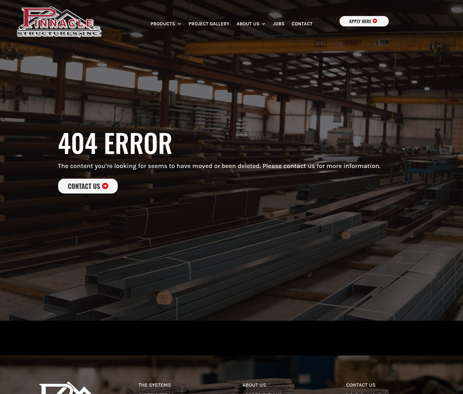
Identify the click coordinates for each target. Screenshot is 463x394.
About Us (248, 24)
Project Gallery (209, 24)
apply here (360, 21)
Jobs (279, 24)
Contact (302, 24)
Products (162, 24)
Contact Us (84, 186)
